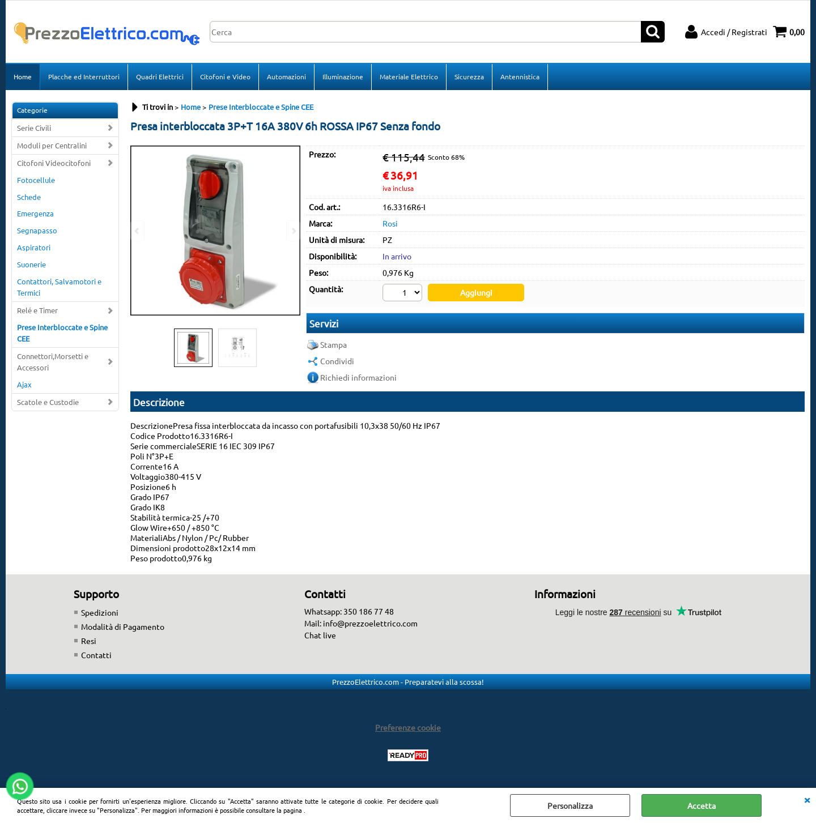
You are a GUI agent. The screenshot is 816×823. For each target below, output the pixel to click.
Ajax (24, 384)
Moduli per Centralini (52, 145)
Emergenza (35, 213)
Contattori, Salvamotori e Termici (59, 286)
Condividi (337, 361)
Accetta (701, 805)
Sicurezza (469, 76)
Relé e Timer (37, 310)
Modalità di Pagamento (122, 626)
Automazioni (286, 76)
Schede (29, 197)
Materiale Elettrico (409, 76)
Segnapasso (37, 230)
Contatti (96, 655)
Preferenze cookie (408, 727)
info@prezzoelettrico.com (370, 623)
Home (23, 76)
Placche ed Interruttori (84, 76)
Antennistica (519, 76)
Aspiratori (33, 247)
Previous (137, 230)
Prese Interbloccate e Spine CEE (62, 332)
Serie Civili (34, 128)
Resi (88, 641)
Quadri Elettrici (160, 76)
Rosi (390, 223)
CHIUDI (807, 799)
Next (293, 230)
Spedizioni (99, 612)
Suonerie (31, 264)
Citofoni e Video (225, 76)
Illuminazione (342, 76)
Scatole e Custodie (48, 402)
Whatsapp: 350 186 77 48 (349, 611)
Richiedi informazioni (358, 377)
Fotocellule (36, 180)
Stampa (333, 344)
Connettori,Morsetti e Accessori (52, 361)
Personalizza (570, 805)
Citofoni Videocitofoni (54, 163)
